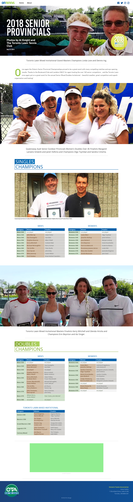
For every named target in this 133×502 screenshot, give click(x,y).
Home (21, 3)
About (29, 3)
